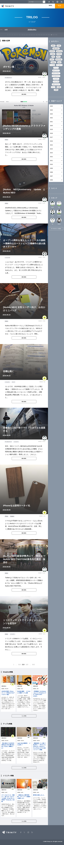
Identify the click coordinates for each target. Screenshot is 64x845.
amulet (58, 45)
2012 (51, 156)
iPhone (6, 516)
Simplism (12, 516)
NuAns (6, 139)
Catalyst (52, 54)
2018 (51, 133)
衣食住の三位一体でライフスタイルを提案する (24, 429)
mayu (44, 257)
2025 (51, 106)
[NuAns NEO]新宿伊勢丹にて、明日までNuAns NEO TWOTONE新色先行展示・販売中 (24, 559)
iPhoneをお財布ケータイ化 (16, 505)
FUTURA (59, 54)
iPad (53, 56)
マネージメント (56, 84)
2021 (51, 121)
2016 (51, 141)
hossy (43, 139)
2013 (51, 152)
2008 (51, 172)
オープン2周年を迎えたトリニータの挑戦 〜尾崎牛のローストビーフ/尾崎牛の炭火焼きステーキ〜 (24, 243)
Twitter (53, 2)
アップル (52, 65)
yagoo (43, 77)
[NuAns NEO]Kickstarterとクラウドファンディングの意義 (24, 127)
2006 (51, 180)
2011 (51, 160)
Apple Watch (56, 48)
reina (44, 633)
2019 (51, 129)
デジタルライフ (8, 77)
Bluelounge (59, 51)
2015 (51, 145)
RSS (61, 2)
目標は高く (8, 371)
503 (33, 664)
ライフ (13, 382)
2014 (51, 149)
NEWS (50, 6)
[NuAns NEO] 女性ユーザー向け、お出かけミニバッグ (24, 309)
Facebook (20, 832)
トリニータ (7, 257)
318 (19, 664)
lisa (44, 381)
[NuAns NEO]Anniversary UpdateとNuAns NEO (24, 191)
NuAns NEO (59, 59)
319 (23, 664)
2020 (51, 125)
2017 (51, 137)
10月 (6, 30)
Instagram (57, 2)
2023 (51, 114)
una (44, 516)
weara (59, 62)
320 (27, 664)
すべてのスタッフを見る (56, 228)
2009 (51, 168)
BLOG (59, 6)
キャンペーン (56, 70)
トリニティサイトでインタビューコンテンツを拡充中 (24, 622)
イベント (56, 67)
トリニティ (7, 382)
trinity (44, 321)
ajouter (53, 45)
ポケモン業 (8, 67)
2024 (51, 110)
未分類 (58, 87)
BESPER (52, 51)
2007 (51, 176)
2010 (51, 164)
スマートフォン (56, 73)
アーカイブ (59, 65)
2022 (51, 117)
